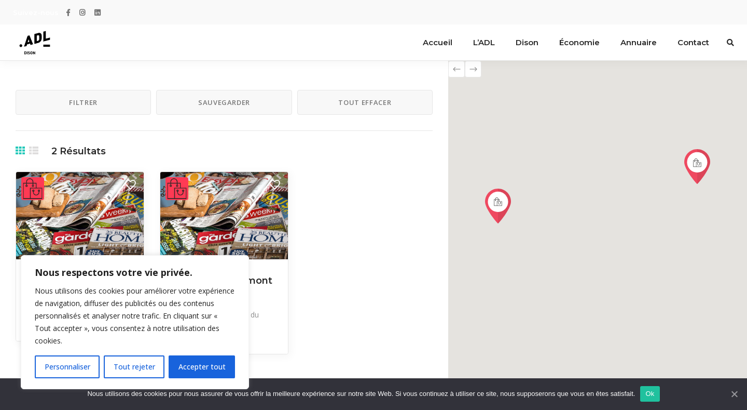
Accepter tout (202, 367)
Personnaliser (67, 367)
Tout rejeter (134, 367)
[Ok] (734, 394)
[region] (135, 322)
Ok (649, 394)
